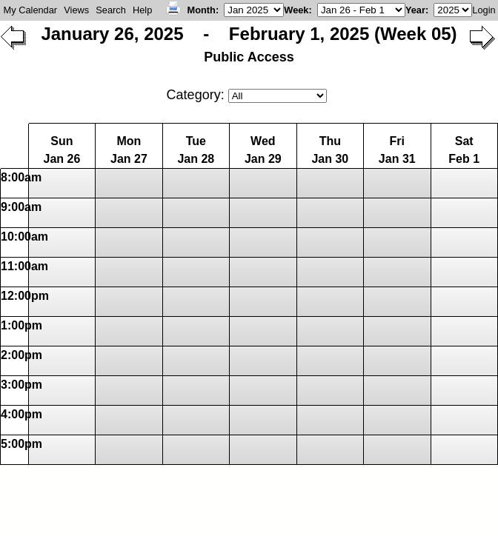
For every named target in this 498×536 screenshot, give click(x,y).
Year (415, 10)
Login (483, 10)
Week (296, 10)
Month (201, 10)
